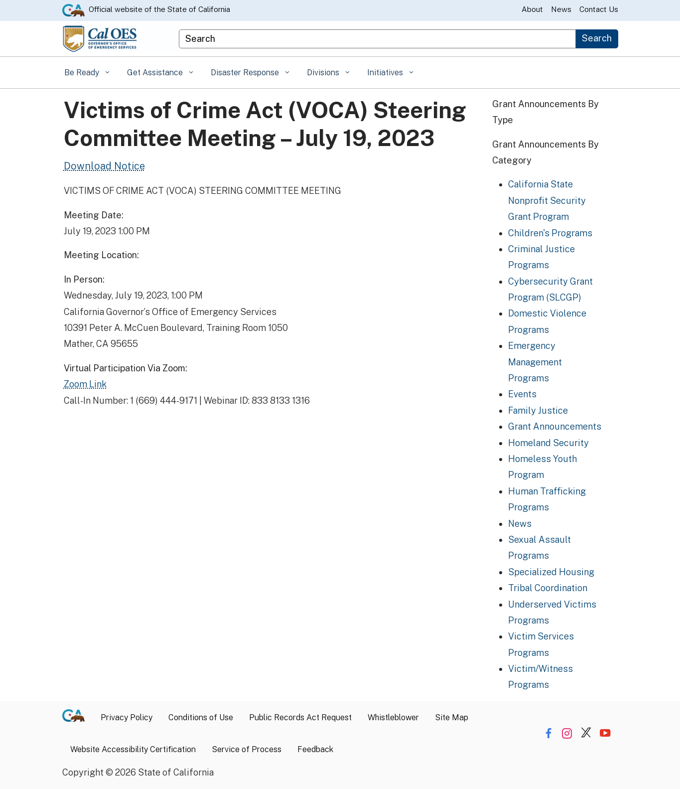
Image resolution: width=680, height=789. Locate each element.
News (561, 9)
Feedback (315, 749)
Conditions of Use (200, 717)
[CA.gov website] (73, 9)
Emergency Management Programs (535, 361)
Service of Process (246, 749)
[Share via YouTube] (605, 733)
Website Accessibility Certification (133, 749)
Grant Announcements (554, 426)
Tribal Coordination (547, 588)
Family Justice (538, 410)
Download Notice (104, 166)
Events (522, 394)
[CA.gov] (77, 718)
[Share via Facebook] (548, 733)
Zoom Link (85, 384)
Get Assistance (156, 72)
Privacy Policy (126, 717)
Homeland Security (548, 443)
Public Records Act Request (300, 717)
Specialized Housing (551, 572)
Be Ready (82, 72)
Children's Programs (550, 233)
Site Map (451, 717)
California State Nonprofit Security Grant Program (547, 200)
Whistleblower (393, 717)
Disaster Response (246, 72)
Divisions (324, 72)
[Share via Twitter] (586, 733)
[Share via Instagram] (567, 733)
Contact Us (598, 9)
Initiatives (386, 72)
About (532, 9)
